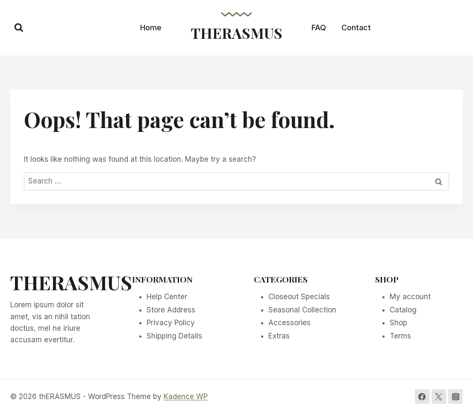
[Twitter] (439, 396)
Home (151, 27)
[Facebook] (422, 396)
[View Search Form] (18, 27)
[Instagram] (455, 396)
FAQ (318, 27)
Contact (356, 27)
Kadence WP (186, 396)
